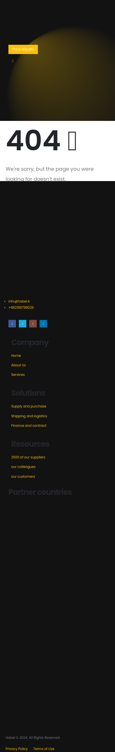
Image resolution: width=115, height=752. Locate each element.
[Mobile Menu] (12, 61)
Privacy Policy (17, 749)
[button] (23, 49)
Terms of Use (43, 749)
